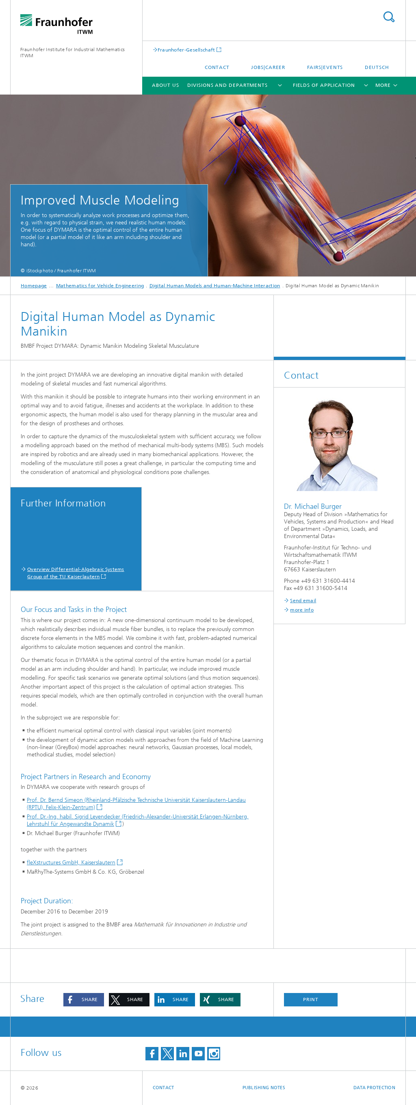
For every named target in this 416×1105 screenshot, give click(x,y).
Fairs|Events (325, 67)
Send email (303, 600)
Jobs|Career (268, 67)
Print (310, 999)
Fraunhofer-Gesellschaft (186, 49)
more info (302, 610)
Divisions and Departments (227, 85)
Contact (217, 67)
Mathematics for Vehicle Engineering (100, 286)
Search (388, 17)
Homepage (34, 286)
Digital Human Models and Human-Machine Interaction (215, 286)
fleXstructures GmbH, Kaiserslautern (71, 862)
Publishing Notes (264, 1087)
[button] (83, 999)
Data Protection (374, 1087)
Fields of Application (324, 85)
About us (165, 85)
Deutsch (377, 67)
